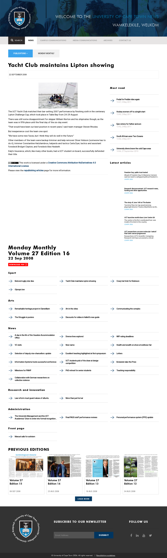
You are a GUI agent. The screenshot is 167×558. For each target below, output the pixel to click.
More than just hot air (74, 398)
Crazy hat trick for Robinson (128, 281)
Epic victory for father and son (129, 124)
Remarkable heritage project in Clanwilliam (32, 309)
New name (70, 345)
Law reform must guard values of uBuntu (32, 398)
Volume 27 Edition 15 (16, 482)
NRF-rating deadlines (125, 336)
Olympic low (20, 290)
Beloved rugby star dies (24, 281)
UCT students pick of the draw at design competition (82, 362)
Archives (108, 40)
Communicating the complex (128, 309)
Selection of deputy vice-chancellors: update (33, 353)
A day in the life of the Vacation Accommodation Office (35, 336)
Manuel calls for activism (25, 437)
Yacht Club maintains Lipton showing (81, 281)
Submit (104, 535)
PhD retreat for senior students (78, 370)
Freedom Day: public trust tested (136, 172)
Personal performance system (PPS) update (135, 417)
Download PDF (18, 265)
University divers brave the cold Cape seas (134, 149)
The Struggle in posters (24, 317)
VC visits (18, 345)
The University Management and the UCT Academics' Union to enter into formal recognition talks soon (35, 417)
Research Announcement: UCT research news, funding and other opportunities (141, 189)
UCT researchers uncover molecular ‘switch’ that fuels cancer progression (140, 232)
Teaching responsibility (126, 370)
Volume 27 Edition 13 (92, 482)
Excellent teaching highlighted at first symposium (86, 353)
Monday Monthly (46, 53)
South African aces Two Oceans (130, 136)
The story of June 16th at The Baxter (137, 202)
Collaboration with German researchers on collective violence (32, 379)
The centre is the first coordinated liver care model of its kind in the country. (140, 221)
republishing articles (34, 170)
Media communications (85, 40)
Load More (84, 499)
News (31, 40)
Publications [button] (20, 53)
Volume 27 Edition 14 (54, 482)
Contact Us (125, 40)
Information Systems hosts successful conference (35, 362)
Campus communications (53, 40)
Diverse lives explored (74, 336)
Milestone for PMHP (23, 370)
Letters (119, 353)
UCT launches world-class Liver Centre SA (139, 217)
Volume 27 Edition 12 (130, 482)
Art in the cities (72, 309)
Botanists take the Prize (126, 362)
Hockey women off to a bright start (131, 112)
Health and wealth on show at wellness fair (134, 345)
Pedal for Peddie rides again (128, 99)
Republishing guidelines (105, 555)
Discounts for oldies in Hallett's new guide (82, 317)
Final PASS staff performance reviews (81, 417)
